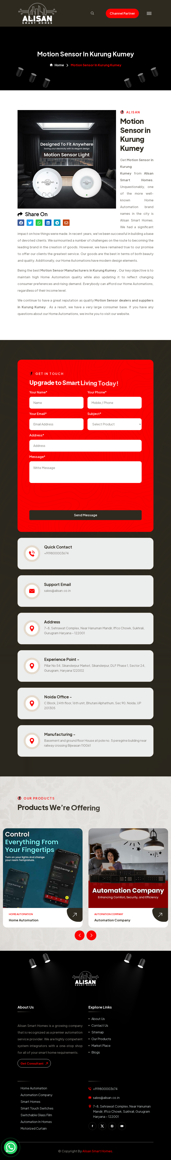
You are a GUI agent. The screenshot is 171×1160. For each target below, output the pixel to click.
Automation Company (112, 920)
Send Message (85, 515)
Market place (101, 1045)
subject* (94, 414)
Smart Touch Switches (36, 1108)
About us (98, 1019)
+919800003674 (56, 553)
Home (57, 65)
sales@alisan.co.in (57, 590)
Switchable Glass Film (36, 1115)
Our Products (101, 1039)
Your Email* (38, 414)
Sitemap (97, 1032)
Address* (36, 435)
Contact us (99, 1025)
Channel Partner (122, 13)
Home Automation (23, 920)
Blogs (95, 1052)
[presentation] (59, 494)
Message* (37, 457)
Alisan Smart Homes (97, 1151)
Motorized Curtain (33, 1128)
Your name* (38, 392)
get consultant (34, 1063)
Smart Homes (30, 1101)
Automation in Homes (36, 1122)
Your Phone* (97, 392)
